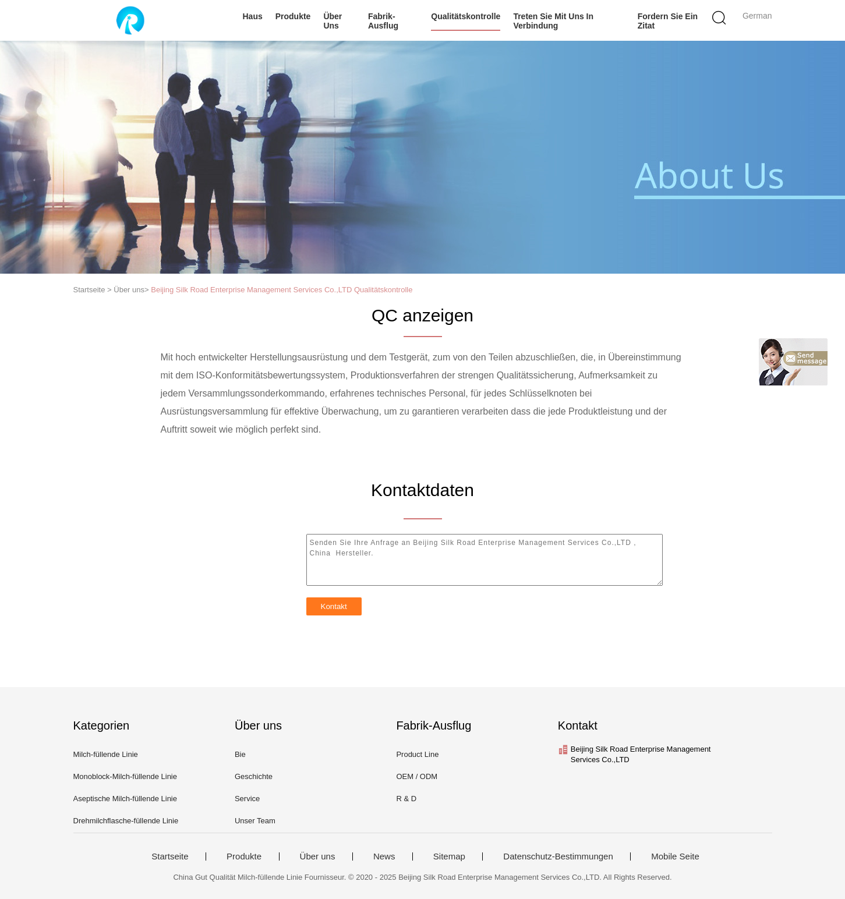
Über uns (332, 21)
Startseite (169, 856)
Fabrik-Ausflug (383, 21)
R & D (406, 798)
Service (247, 798)
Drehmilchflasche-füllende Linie (126, 820)
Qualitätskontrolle (465, 16)
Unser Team (255, 820)
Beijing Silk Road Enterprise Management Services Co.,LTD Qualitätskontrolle (281, 289)
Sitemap (449, 856)
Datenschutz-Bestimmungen (558, 856)
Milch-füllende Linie (105, 754)
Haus (253, 16)
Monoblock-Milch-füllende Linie (125, 776)
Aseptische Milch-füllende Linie (125, 798)
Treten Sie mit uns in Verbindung (553, 21)
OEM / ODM (416, 776)
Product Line (417, 754)
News (384, 856)
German (757, 15)
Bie (240, 754)
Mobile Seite (675, 856)
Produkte (293, 16)
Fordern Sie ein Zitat (668, 21)
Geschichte (254, 776)
